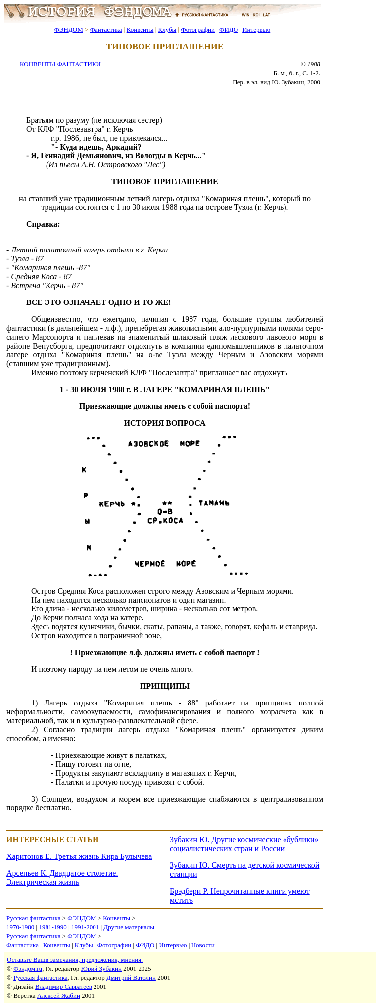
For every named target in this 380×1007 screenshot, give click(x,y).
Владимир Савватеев (63, 986)
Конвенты (140, 29)
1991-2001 (85, 927)
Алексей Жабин (58, 995)
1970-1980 (20, 927)
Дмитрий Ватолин (131, 977)
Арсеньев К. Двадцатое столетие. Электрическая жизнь (62, 877)
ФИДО (228, 29)
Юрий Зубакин (101, 968)
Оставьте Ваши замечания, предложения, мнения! (75, 959)
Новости (203, 945)
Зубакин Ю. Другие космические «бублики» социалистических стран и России (244, 844)
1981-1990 (52, 927)
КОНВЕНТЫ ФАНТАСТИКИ (60, 64)
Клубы (167, 29)
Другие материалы (128, 927)
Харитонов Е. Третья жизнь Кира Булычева (79, 856)
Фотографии (198, 29)
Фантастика (106, 29)
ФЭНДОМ (68, 29)
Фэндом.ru (27, 968)
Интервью (256, 29)
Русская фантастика (33, 918)
